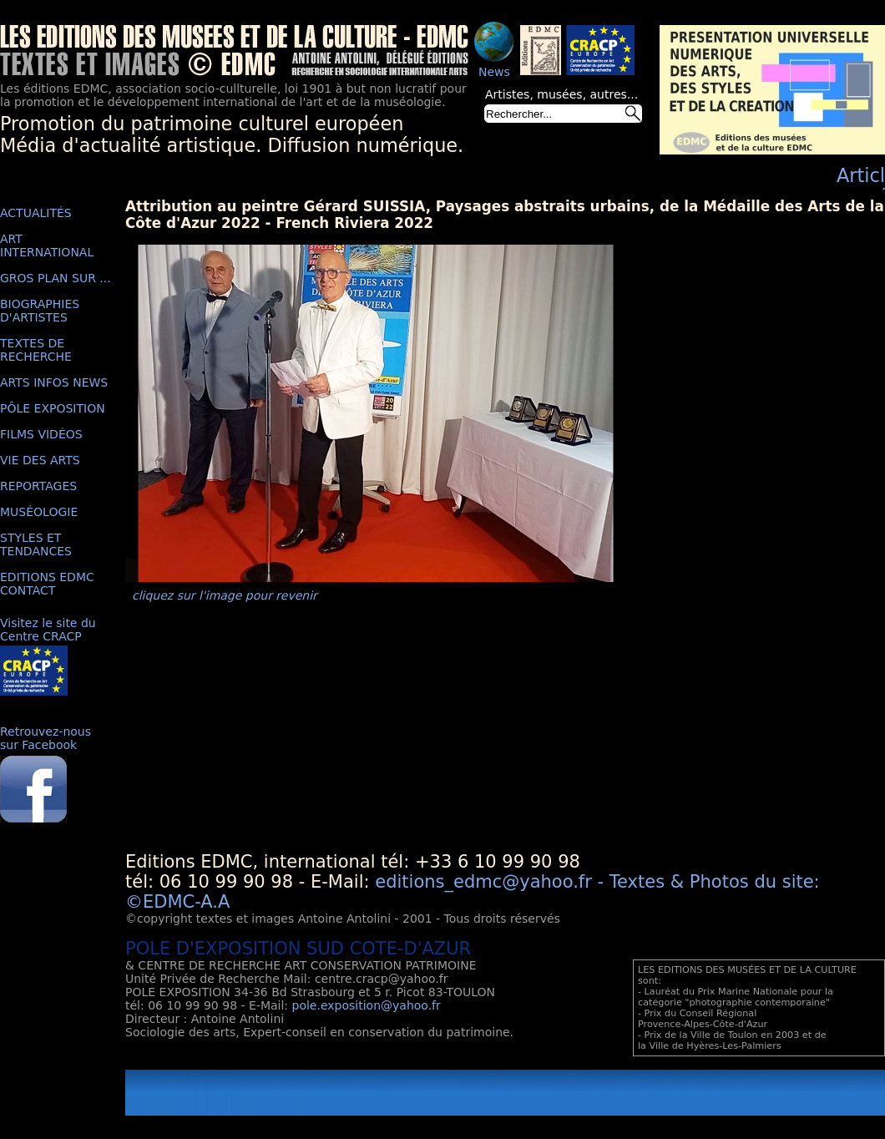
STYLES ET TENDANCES (36, 544)
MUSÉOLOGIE (39, 512)
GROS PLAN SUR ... (55, 278)
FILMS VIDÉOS (41, 434)
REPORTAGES (38, 486)
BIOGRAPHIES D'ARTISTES (39, 310)
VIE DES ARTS (40, 460)
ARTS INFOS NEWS (54, 382)
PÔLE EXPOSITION (52, 408)
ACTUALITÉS (36, 213)
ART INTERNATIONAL (47, 245)
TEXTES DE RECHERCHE (36, 350)
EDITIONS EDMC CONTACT (47, 583)
